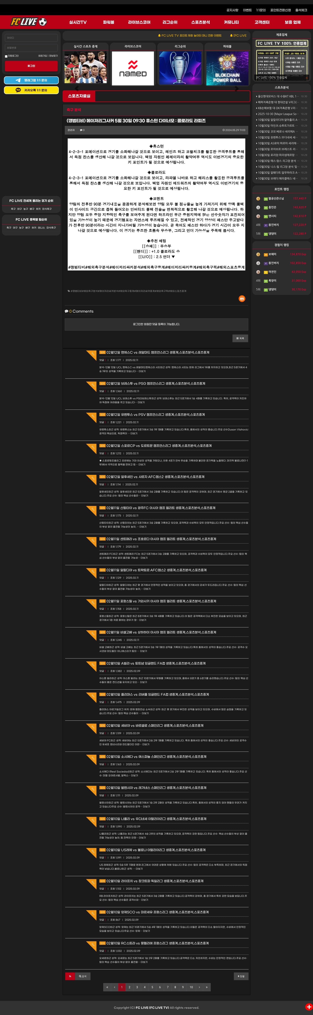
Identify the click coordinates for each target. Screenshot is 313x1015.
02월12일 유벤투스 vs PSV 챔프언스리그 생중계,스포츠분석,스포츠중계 (152, 415)
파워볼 (108, 22)
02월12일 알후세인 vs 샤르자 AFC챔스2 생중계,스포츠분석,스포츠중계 (151, 477)
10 (191, 987)
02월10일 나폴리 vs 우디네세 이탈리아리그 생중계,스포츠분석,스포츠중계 (152, 819)
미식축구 (47, 209)
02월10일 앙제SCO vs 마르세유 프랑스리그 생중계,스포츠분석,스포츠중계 (154, 912)
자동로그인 (12, 56)
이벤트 (247, 10)
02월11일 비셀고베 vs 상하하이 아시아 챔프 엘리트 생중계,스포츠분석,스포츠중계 (157, 632)
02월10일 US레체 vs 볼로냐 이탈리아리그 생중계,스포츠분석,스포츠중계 (152, 850)
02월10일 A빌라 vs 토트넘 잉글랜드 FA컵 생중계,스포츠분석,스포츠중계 (152, 663)
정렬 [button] (241, 976)
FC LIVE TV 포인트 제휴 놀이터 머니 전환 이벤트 (198, 35)
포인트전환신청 (280, 10)
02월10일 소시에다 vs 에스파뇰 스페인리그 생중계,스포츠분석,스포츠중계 (152, 757)
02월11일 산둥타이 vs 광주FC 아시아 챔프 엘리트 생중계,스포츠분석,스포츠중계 (157, 508)
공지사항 (232, 10)
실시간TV (78, 22)
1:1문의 (261, 10)
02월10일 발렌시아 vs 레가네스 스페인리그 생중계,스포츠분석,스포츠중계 (152, 788)
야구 (19, 209)
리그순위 (170, 22)
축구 (13, 209)
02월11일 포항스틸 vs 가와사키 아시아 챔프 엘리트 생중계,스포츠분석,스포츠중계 (157, 601)
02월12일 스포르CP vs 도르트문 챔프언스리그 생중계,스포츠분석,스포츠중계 (155, 446)
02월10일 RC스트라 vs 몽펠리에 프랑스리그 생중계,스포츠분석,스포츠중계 (154, 943)
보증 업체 (293, 22)
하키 (38, 209)
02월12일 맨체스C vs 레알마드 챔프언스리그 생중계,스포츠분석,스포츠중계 (154, 352)
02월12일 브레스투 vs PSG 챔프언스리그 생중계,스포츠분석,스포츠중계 (152, 383)
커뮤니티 (231, 22)
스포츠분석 (200, 22)
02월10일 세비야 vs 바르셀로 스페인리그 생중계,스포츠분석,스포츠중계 (151, 726)
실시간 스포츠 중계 (85, 46)
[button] (240, 338)
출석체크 (301, 10)
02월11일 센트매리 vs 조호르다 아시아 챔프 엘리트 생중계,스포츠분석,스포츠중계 (157, 539)
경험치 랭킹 (281, 244)
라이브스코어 (139, 22)
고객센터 (262, 22)
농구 (25, 209)
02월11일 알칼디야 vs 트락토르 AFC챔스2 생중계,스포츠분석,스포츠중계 (153, 570)
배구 (32, 209)
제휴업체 (281, 34)
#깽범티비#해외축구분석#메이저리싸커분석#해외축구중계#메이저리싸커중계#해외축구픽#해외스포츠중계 (128, 291)
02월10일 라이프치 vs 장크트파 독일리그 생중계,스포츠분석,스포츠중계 (151, 881)
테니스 (41, 227)
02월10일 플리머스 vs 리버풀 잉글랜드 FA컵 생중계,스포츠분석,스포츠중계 (154, 694)
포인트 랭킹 (281, 189)
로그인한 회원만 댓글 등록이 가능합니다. (156, 324)
